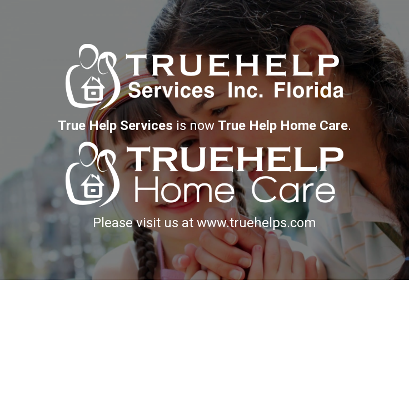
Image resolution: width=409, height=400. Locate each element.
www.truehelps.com (256, 223)
